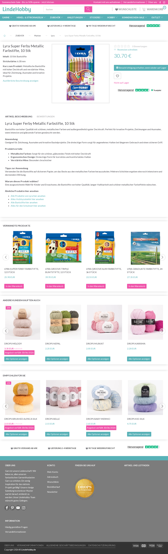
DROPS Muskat (95, 343)
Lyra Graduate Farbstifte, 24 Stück (144, 270)
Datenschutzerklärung (101, 545)
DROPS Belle (52, 418)
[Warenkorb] (154, 9)
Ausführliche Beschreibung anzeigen (20, 80)
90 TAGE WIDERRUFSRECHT (102, 26)
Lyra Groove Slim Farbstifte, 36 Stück (103, 270)
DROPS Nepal (52, 343)
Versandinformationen (134, 2)
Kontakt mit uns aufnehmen (106, 2)
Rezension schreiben (127, 49)
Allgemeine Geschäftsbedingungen (66, 545)
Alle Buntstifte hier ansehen (24, 202)
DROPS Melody (13, 343)
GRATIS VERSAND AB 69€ (24, 26)
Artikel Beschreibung (18, 116)
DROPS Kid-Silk (136, 418)
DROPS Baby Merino (98, 418)
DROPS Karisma (136, 343)
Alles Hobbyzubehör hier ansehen (27, 199)
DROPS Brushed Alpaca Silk (20, 418)
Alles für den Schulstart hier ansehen (28, 205)
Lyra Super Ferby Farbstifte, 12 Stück (21, 270)
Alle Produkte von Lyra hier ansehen (28, 195)
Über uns (152, 2)
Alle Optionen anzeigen (16, 359)
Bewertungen (139, 46)
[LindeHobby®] (17, 9)
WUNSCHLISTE (126, 9)
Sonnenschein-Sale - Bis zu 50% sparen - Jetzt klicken (28, 2)
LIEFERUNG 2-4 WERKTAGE (63, 26)
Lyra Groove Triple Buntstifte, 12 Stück (58, 270)
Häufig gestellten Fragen (16, 527)
